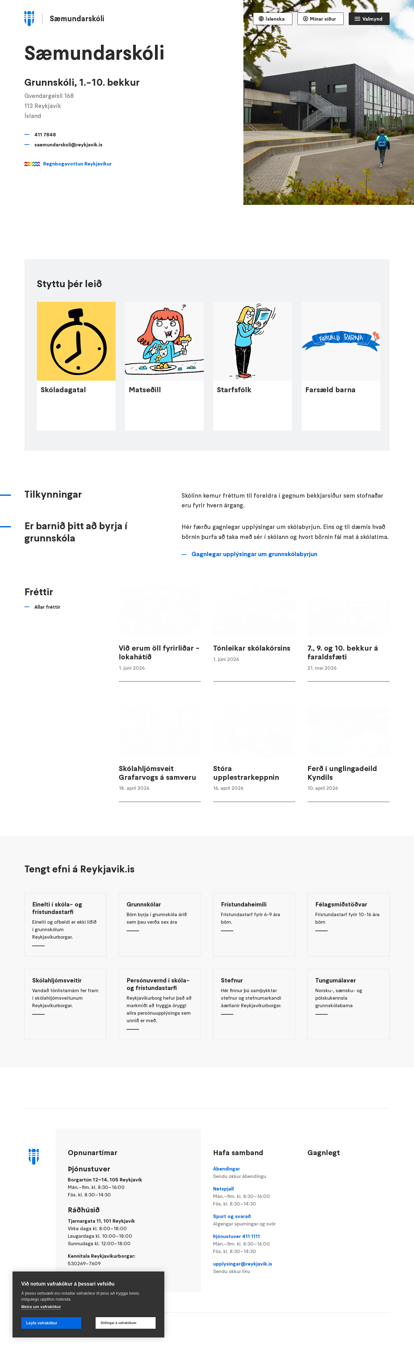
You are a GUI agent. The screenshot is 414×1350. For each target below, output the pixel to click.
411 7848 (45, 134)
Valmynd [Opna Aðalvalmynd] (372, 19)
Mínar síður (323, 19)
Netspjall (254, 1196)
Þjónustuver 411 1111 (254, 1244)
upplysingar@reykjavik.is (254, 1268)
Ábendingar (254, 1172)
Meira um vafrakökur (41, 1306)
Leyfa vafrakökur (41, 1323)
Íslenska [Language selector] (275, 19)
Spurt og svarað (254, 1220)
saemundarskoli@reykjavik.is (68, 144)
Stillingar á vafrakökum (119, 1323)
